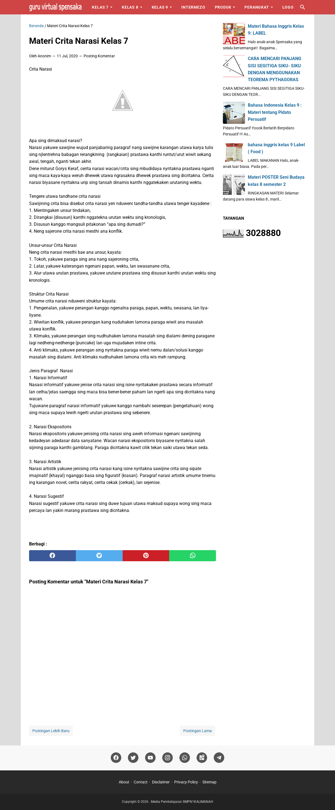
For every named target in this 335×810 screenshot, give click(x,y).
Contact (141, 782)
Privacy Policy (186, 782)
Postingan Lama (197, 731)
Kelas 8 (130, 7)
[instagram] (167, 757)
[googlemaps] (202, 757)
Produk (223, 7)
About (124, 782)
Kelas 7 (100, 7)
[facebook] (52, 555)
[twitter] (99, 555)
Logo (288, 7)
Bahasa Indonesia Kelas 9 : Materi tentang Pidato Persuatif (275, 112)
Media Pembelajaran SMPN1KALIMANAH (182, 802)
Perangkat (256, 7)
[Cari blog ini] (302, 7)
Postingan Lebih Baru (50, 731)
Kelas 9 (160, 7)
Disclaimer (161, 782)
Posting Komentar (99, 56)
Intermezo (193, 7)
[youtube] (150, 757)
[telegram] (219, 757)
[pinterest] (146, 555)
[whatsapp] (192, 555)
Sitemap (209, 782)
